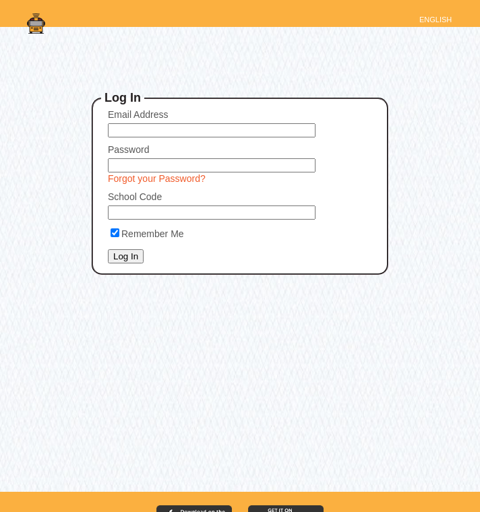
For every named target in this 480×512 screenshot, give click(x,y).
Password (128, 149)
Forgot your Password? (157, 178)
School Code (135, 196)
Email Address (138, 114)
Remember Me (152, 233)
